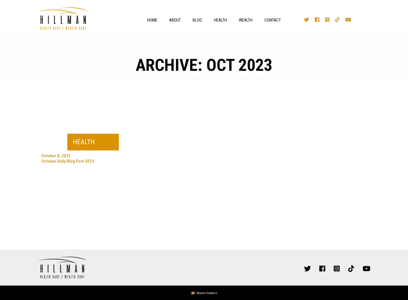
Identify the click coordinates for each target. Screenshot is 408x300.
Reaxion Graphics (207, 293)
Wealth (245, 20)
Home (152, 20)
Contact (272, 20)
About (175, 20)
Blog (197, 20)
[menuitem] (151, 20)
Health (220, 20)
